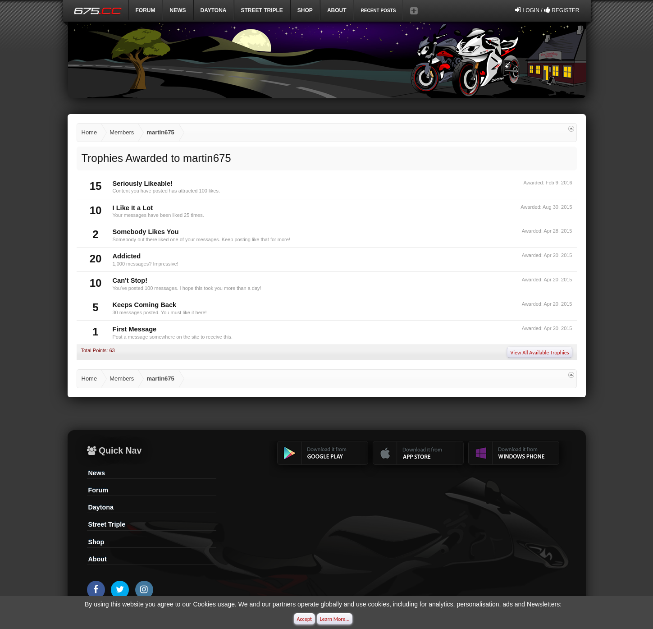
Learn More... (335, 619)
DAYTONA (214, 10)
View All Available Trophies (539, 352)
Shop (305, 10)
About (97, 559)
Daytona (101, 507)
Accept (304, 619)
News (178, 10)
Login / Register (547, 10)
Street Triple (262, 10)
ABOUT (337, 10)
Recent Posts (378, 10)
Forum (145, 10)
